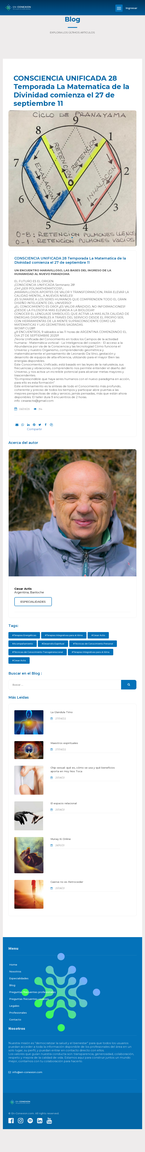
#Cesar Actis (98, 635)
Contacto (15, 1019)
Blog (12, 985)
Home (13, 964)
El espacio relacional (64, 803)
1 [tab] (72, 237)
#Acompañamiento (22, 643)
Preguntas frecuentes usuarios (29, 998)
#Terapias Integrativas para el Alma (64, 635)
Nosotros (15, 971)
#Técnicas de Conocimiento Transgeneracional (37, 652)
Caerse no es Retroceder (67, 881)
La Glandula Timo (62, 712)
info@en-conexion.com (27, 1072)
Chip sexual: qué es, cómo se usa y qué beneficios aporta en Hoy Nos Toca (83, 769)
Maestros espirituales (64, 743)
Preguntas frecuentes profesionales (32, 992)
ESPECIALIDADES (33, 601)
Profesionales (18, 1012)
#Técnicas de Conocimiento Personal (93, 643)
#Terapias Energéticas (24, 635)
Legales (14, 1005)
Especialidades (19, 978)
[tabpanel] (72, 178)
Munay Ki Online (61, 838)
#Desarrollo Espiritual (53, 643)
